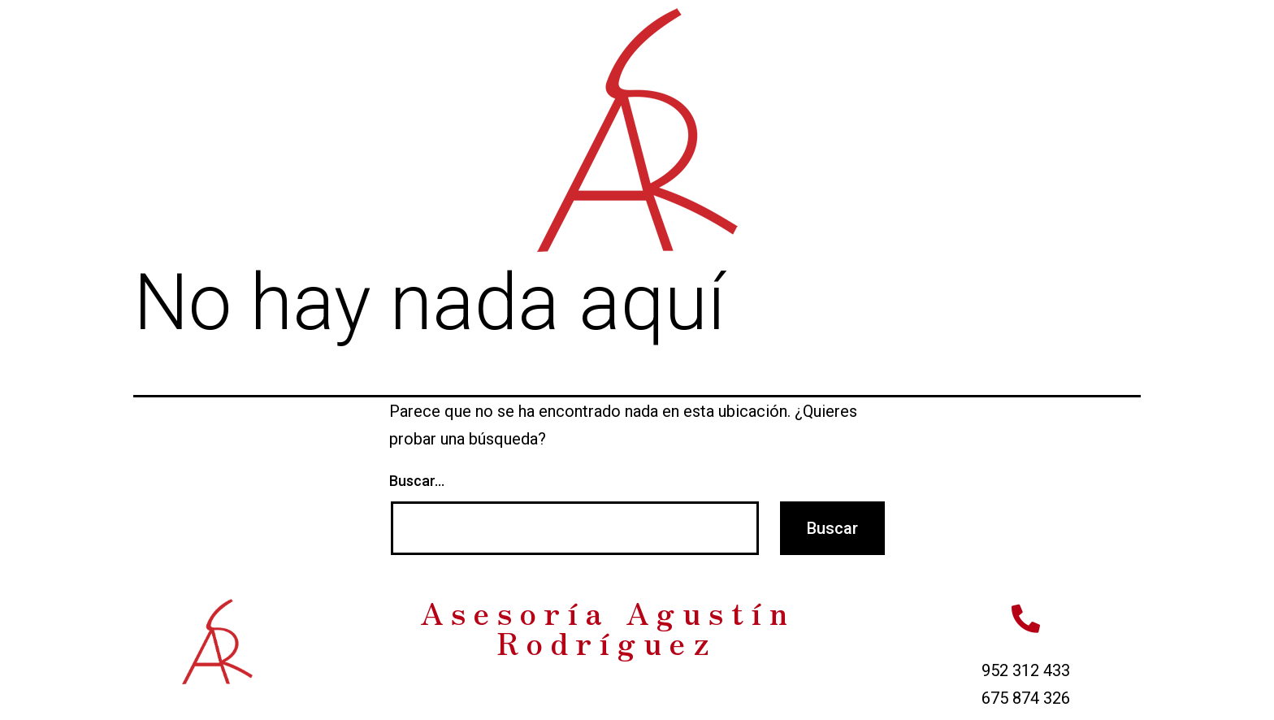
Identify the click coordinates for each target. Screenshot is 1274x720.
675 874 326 (1026, 698)
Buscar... (416, 480)
